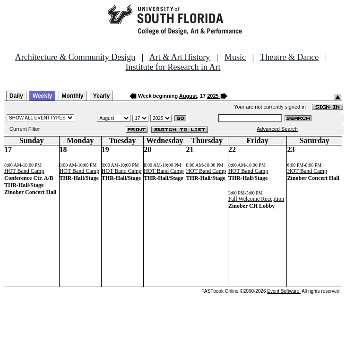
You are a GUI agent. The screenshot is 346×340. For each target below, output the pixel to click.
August (188, 96)
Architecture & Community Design (75, 57)
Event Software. (284, 291)
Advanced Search (277, 129)
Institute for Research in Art (173, 67)
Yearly (101, 96)
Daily (16, 96)
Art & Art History (179, 57)
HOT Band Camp (24, 171)
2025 (212, 96)
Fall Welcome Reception (256, 199)
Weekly (42, 96)
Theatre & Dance (289, 57)
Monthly (73, 96)
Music (235, 57)
